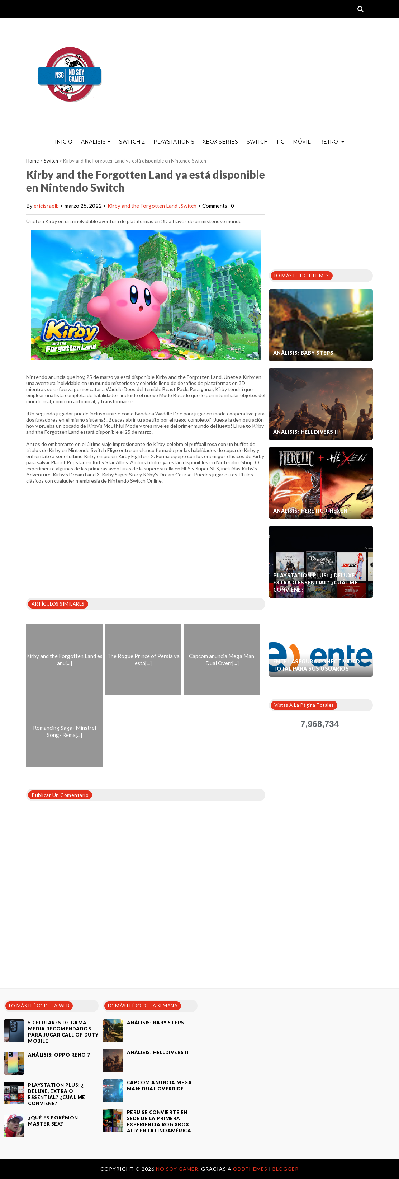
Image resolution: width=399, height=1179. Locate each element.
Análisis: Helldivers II (305, 432)
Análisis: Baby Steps (303, 353)
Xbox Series (220, 141)
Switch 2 (132, 141)
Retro (331, 141)
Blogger (285, 1169)
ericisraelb (46, 205)
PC (280, 141)
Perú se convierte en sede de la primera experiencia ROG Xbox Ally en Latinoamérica (159, 1121)
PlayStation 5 (173, 141)
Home (32, 161)
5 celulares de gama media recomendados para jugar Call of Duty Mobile (63, 1032)
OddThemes (250, 1169)
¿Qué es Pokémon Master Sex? (53, 1121)
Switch (257, 141)
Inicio (63, 141)
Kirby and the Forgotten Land (143, 205)
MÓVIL (302, 141)
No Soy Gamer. (178, 1169)
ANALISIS (95, 141)
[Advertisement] (322, 208)
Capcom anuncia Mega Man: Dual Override (159, 1085)
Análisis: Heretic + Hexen (310, 511)
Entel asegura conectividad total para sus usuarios (316, 665)
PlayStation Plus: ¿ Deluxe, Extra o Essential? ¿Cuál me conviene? (315, 582)
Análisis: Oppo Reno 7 (59, 1055)
